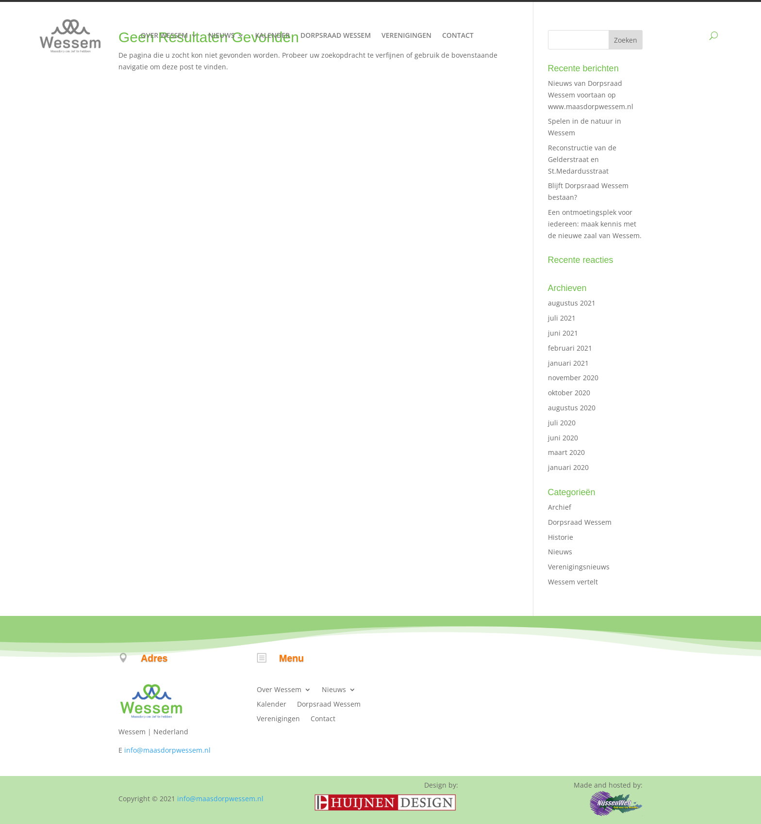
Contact (458, 35)
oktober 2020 (569, 392)
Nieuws (221, 35)
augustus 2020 (572, 407)
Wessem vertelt (573, 581)
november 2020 (573, 377)
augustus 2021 (572, 302)
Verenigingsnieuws (579, 566)
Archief (559, 507)
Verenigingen (406, 35)
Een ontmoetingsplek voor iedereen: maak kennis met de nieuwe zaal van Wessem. (595, 224)
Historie (560, 537)
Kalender (272, 35)
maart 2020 (566, 452)
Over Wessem (164, 35)
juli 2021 (562, 318)
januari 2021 (568, 363)
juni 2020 (563, 437)
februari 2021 (570, 348)
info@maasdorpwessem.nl (167, 750)
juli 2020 (562, 422)
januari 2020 (568, 467)
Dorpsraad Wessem (335, 35)
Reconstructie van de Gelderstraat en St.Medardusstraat (582, 159)
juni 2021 (563, 333)
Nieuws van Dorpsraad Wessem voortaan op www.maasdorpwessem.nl (590, 95)
